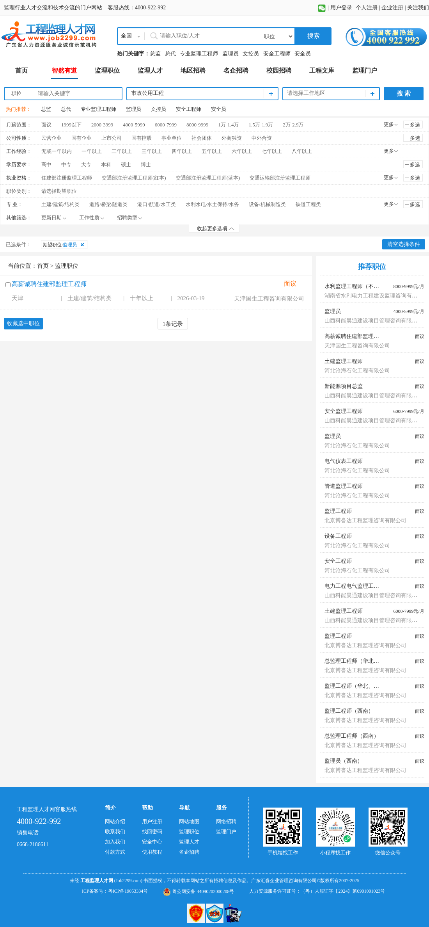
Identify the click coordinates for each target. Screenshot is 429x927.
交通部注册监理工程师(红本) (134, 178)
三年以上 (152, 151)
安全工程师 (277, 54)
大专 (86, 164)
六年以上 (242, 151)
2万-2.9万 (293, 125)
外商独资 (232, 138)
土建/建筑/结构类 (60, 204)
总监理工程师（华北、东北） (359, 661)
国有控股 (141, 138)
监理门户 (226, 831)
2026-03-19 (191, 298)
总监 (155, 54)
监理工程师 (338, 511)
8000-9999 (197, 125)
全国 (126, 36)
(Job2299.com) (128, 880)
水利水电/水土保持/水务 (212, 204)
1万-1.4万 (228, 125)
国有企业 (81, 138)
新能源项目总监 (343, 386)
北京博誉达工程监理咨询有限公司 (365, 520)
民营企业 (51, 138)
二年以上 (122, 151)
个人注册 (367, 8)
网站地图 (189, 821)
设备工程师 (338, 536)
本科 (106, 164)
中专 (66, 164)
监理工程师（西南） (349, 711)
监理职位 (189, 831)
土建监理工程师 (343, 361)
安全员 (302, 54)
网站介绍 (115, 821)
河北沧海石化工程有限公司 (357, 371)
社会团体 (201, 138)
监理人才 (189, 842)
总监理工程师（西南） (351, 736)
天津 (17, 298)
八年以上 (302, 151)
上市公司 (111, 138)
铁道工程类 (308, 204)
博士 (146, 164)
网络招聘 (226, 821)
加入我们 (115, 842)
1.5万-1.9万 (260, 125)
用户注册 (152, 821)
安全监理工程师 (343, 411)
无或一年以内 (56, 151)
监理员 (230, 54)
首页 (43, 266)
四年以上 (182, 151)
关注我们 (418, 8)
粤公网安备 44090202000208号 (198, 891)
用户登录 (341, 8)
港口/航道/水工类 (156, 204)
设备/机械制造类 (267, 204)
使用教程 (152, 852)
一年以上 (92, 151)
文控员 (251, 54)
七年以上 (272, 151)
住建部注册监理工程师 (66, 178)
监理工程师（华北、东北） (357, 686)
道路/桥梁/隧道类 (108, 204)
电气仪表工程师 (343, 461)
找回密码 (152, 831)
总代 (170, 54)
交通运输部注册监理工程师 (280, 178)
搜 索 (404, 93)
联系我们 (115, 831)
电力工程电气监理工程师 (354, 586)
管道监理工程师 (343, 486)
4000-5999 (134, 125)
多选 (415, 125)
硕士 (126, 164)
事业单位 (171, 138)
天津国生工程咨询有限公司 (269, 298)
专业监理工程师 (199, 54)
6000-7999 (166, 125)
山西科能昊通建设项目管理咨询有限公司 (373, 321)
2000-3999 (102, 125)
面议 (46, 125)
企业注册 (392, 8)
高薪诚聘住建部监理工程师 (49, 284)
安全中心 (152, 842)
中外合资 (262, 138)
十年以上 (141, 298)
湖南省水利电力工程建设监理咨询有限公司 (376, 296)
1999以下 (71, 125)
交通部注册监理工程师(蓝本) (208, 178)
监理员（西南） (343, 761)
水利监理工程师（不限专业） (359, 286)
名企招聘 (189, 852)
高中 (46, 164)
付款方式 (115, 852)
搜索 (313, 35)
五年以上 (212, 151)
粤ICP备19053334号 (128, 891)
